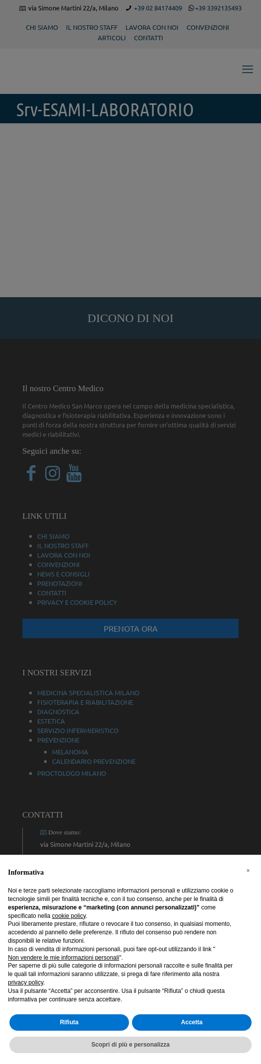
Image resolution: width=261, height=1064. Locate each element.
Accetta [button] (191, 1022)
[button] (248, 871)
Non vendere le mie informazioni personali (63, 957)
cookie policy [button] (69, 915)
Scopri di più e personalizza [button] (130, 1044)
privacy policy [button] (25, 982)
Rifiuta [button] (69, 1022)
